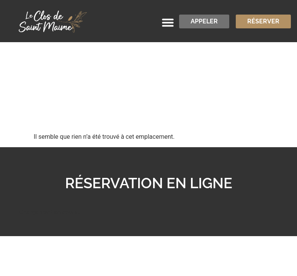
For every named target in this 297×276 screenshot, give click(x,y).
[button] (168, 22)
